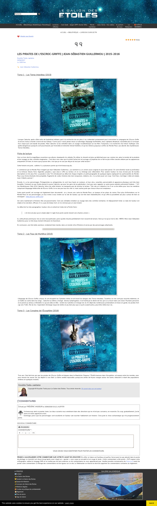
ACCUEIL (19, 25)
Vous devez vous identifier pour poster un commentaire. (78, 451)
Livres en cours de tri (88, 32)
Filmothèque (46, 25)
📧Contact (18, 474)
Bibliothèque (28, 25)
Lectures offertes (56, 26)
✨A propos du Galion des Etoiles (25, 484)
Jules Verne (101, 25)
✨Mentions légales (21, 486)
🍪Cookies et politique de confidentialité (27, 488)
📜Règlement (19, 491)
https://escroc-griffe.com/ (34, 197)
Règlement (129, 461)
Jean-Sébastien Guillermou (29, 67)
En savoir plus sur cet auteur (91, 389)
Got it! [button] (151, 503)
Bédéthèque (37, 25)
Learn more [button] (69, 503)
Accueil (63, 32)
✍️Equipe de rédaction (22, 481)
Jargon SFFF (74, 25)
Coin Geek (64, 25)
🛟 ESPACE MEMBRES (138, 26)
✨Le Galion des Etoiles (22, 476)
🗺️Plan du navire (20, 493)
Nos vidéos (110, 25)
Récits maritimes (92, 26)
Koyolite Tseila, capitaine (25, 58)
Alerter (61, 407)
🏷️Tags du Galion (20, 496)
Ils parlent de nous (119, 26)
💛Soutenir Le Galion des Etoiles (25, 479)
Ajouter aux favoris (26, 36)
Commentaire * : (25, 430)
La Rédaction (128, 26)
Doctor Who (83, 25)
